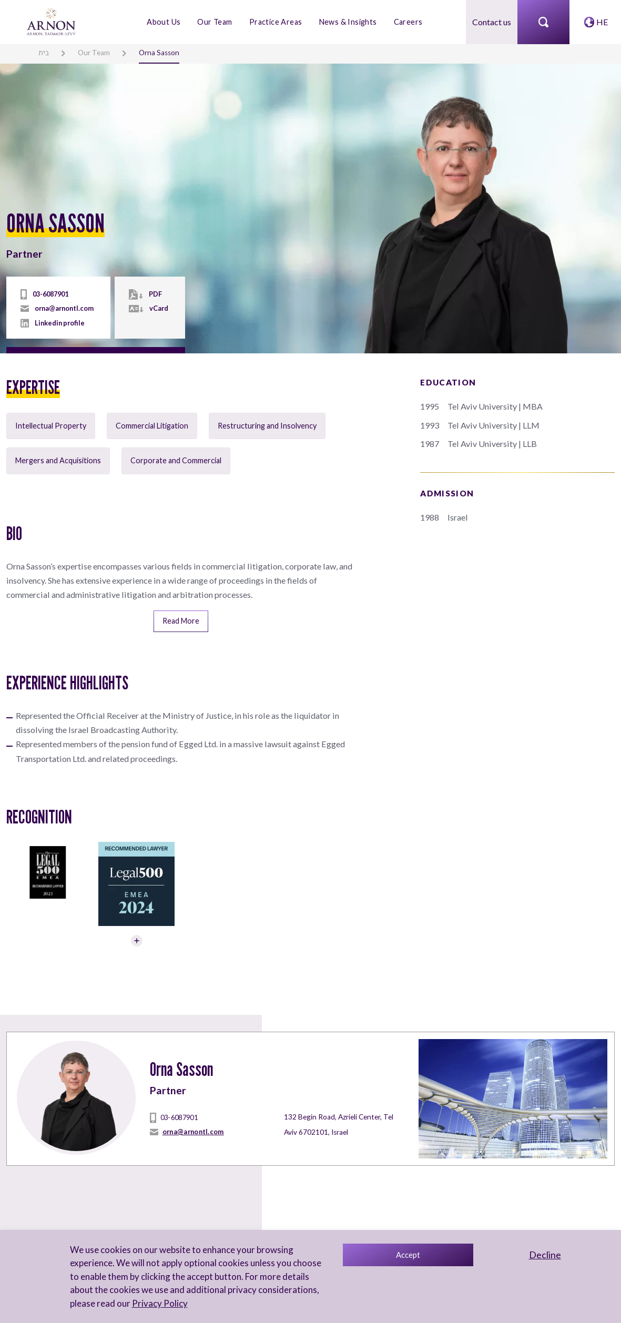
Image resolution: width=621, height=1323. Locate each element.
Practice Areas (275, 21)
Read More (180, 619)
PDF (155, 294)
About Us (163, 21)
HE (602, 22)
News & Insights (347, 21)
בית (43, 52)
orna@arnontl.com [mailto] (64, 308)
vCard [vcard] (158, 308)
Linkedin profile (60, 323)
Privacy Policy (159, 1303)
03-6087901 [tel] (50, 294)
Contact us (491, 22)
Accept (408, 1254)
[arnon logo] (52, 21)
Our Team (215, 21)
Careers (407, 21)
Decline (545, 1254)
